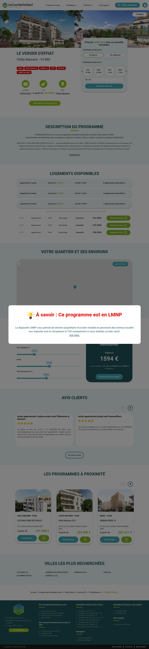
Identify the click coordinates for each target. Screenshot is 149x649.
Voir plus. (74, 335)
